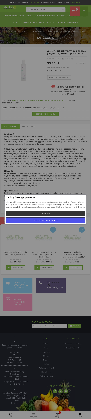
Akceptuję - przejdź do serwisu (45, 220)
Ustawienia (45, 213)
